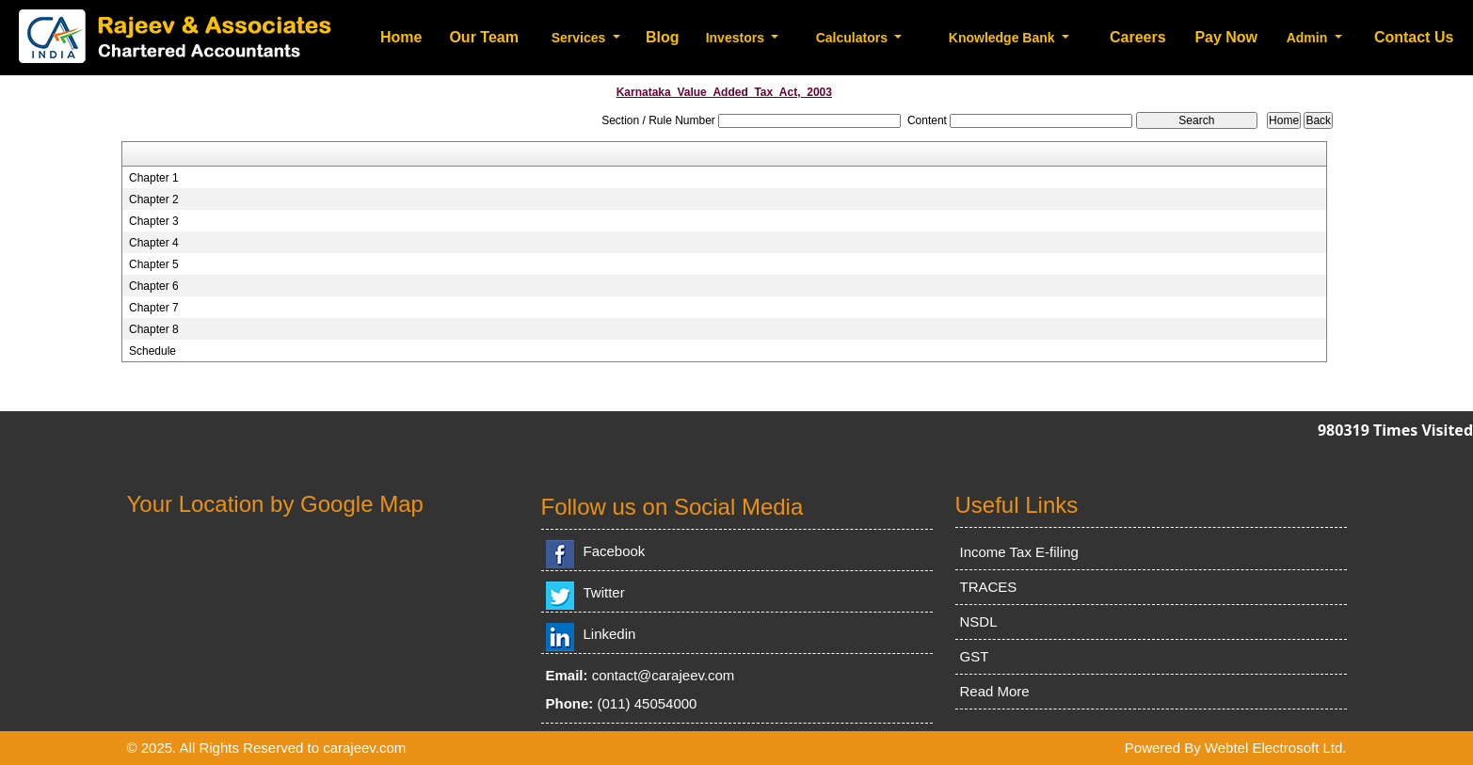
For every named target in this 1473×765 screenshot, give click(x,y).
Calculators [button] (853, 37)
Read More (995, 691)
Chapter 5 (154, 264)
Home (401, 37)
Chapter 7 (154, 307)
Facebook (615, 551)
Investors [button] (737, 37)
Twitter (604, 592)
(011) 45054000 (647, 703)
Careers (1138, 37)
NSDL (979, 622)
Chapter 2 (154, 199)
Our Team (484, 37)
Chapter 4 (154, 242)
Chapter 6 (154, 286)
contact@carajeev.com (663, 675)
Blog (663, 37)
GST (974, 656)
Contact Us (1413, 37)
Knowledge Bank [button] (1004, 37)
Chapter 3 (154, 221)
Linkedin (610, 634)
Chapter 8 (154, 329)
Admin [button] (1309, 37)
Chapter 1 (154, 177)
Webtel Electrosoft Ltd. (1276, 748)
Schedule (152, 351)
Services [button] (581, 37)
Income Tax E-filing (1019, 552)
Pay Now (1225, 37)
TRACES (988, 587)
